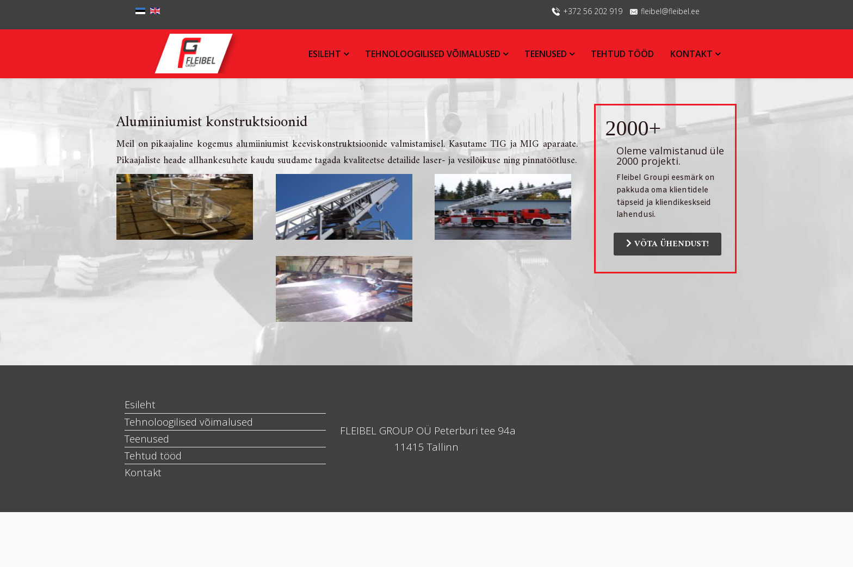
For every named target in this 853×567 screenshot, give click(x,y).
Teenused (545, 54)
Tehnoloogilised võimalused (432, 54)
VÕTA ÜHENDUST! (667, 244)
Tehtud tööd (622, 54)
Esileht (324, 54)
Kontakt (692, 54)
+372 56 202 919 (592, 11)
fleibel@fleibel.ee (670, 11)
